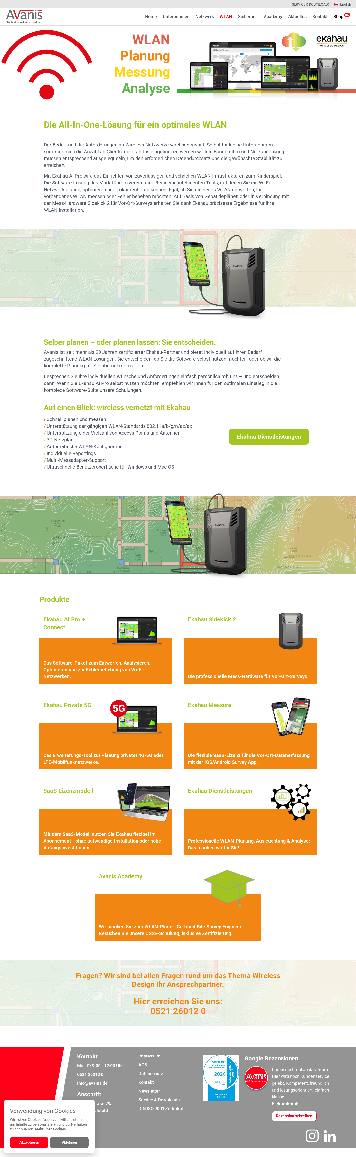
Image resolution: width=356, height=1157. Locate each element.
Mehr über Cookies (50, 1129)
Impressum (149, 1064)
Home (151, 16)
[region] (178, 65)
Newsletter (149, 1099)
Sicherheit (248, 16)
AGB (142, 1073)
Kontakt (320, 16)
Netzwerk (204, 16)
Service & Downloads (311, 4)
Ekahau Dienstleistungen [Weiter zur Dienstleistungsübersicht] (269, 436)
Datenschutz (150, 1081)
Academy (273, 16)
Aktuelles (297, 16)
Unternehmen (176, 16)
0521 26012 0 (178, 1016)
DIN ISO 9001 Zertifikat (160, 1117)
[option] (178, 65)
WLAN (226, 16)
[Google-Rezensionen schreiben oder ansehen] (294, 1125)
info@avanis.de (92, 1091)
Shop (338, 16)
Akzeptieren (29, 1142)
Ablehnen (69, 1142)
